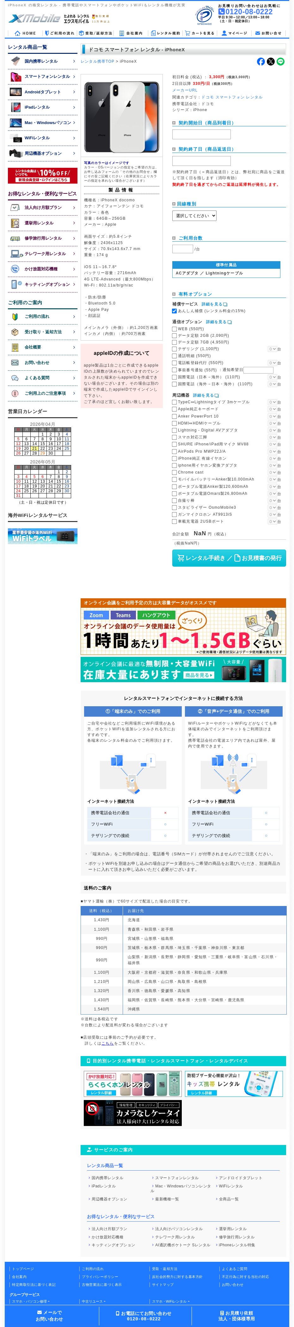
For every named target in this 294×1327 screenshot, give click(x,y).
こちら (107, 1043)
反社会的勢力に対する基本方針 (177, 1277)
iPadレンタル (104, 1186)
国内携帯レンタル (107, 1178)
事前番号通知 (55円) (225, 370)
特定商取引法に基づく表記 (34, 1284)
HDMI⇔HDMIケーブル (199, 423)
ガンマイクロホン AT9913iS (205, 514)
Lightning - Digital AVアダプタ (208, 430)
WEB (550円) (191, 329)
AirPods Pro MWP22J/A (202, 451)
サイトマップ (163, 1284)
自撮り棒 (186, 500)
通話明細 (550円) (194, 356)
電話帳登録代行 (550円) (201, 363)
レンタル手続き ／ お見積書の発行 (229, 558)
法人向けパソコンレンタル (179, 1229)
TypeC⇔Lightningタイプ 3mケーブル (214, 402)
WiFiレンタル (231, 1186)
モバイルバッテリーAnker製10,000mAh (216, 479)
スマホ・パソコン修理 (29, 1301)
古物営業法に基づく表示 (102, 1284)
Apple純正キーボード (198, 409)
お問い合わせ (233, 1284)
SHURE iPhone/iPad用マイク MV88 (213, 444)
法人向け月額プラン (109, 1229)
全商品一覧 (229, 1199)
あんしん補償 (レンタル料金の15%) (212, 311)
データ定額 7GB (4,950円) (203, 342)
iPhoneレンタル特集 (237, 1245)
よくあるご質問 (235, 1269)
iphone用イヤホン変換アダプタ (207, 465)
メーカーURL (185, 90)
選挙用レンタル (233, 1229)
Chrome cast (191, 472)
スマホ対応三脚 (192, 437)
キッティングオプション (113, 1245)
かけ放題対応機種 (107, 1237)
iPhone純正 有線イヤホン (202, 458)
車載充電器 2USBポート (201, 521)
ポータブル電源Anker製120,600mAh (213, 486)
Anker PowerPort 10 (198, 416)
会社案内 (19, 1277)
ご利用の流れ (93, 1269)
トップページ (23, 1269)
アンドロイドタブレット (241, 1178)
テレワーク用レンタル (175, 1237)
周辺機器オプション (109, 1199)
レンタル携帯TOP (97, 61)
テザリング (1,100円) (198, 349)
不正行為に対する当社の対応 (245, 1277)
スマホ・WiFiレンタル (169, 1301)
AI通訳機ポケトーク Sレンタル (183, 1245)
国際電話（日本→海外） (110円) (209, 377)
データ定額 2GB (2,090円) (203, 335)
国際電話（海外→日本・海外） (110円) (215, 384)
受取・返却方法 (165, 1269)
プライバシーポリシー (100, 1277)
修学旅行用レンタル (237, 1237)
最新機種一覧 (167, 1199)
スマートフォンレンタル (177, 1178)
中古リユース (92, 1301)
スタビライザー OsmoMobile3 (207, 507)
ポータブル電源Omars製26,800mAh (213, 493)
